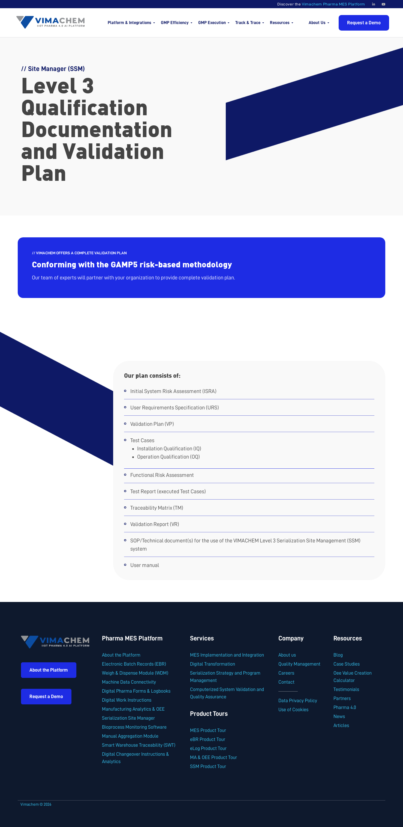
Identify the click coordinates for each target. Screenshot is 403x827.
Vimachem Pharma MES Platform (333, 4)
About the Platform (48, 669)
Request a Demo (364, 22)
